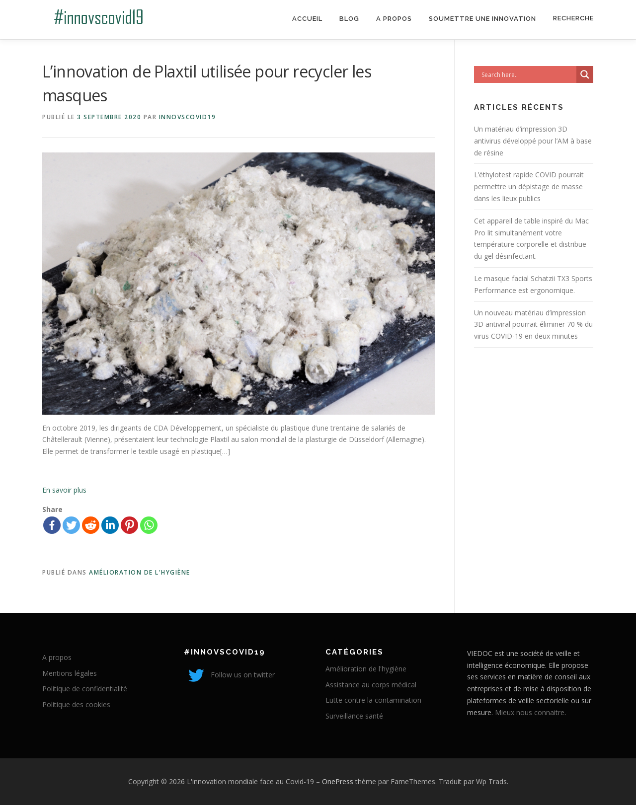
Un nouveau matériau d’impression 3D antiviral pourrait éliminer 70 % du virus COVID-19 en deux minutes (533, 324)
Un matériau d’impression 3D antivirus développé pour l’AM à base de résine (533, 140)
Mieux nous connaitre (529, 712)
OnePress (337, 781)
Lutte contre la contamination (373, 700)
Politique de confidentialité (84, 688)
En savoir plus (64, 490)
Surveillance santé (354, 716)
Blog (349, 18)
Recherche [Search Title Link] (573, 18)
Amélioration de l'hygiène (139, 572)
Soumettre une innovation (482, 18)
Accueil (307, 18)
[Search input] (527, 74)
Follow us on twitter (229, 674)
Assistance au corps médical (370, 684)
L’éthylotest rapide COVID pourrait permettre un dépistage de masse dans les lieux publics (529, 186)
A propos (394, 18)
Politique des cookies (76, 704)
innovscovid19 (187, 117)
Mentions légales (69, 673)
